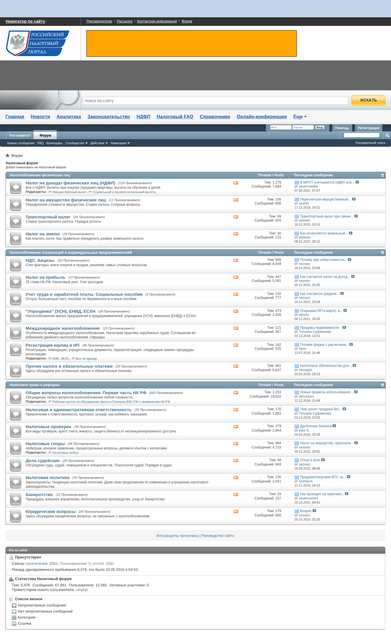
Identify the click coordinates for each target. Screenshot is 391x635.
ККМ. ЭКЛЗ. (60, 358)
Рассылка (124, 21)
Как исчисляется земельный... (324, 233)
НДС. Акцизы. (40, 260)
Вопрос (306, 511)
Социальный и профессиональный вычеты (124, 192)
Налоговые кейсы (65, 452)
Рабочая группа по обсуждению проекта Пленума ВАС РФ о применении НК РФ (111, 401)
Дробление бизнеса (316, 426)
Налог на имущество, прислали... (326, 443)
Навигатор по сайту (25, 21)
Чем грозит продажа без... (321, 409)
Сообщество (75, 143)
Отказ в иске (310, 460)
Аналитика (68, 116)
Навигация (118, 143)
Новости (40, 116)
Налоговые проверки (48, 426)
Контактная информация (157, 21)
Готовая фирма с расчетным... (324, 345)
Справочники (215, 116)
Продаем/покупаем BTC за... (323, 477)
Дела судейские (43, 460)
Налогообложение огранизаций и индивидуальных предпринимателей (71, 253)
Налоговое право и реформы (35, 385)
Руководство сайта (218, 535)
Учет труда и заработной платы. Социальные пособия (84, 294)
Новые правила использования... (326, 392)
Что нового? (19, 136)
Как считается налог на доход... (325, 277)
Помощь (342, 128)
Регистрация (368, 128)
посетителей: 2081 (42, 563)
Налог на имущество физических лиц (66, 199)
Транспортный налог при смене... (326, 216)
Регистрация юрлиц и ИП (53, 345)
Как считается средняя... (319, 294)
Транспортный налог (48, 216)
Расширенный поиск (370, 142)
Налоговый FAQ (175, 116)
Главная (14, 116)
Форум (187, 21)
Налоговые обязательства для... (326, 366)
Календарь (54, 143)
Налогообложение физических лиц (40, 175)
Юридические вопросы (51, 511)
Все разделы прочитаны (178, 535)
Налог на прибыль (45, 277)
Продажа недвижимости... (320, 328)
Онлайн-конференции (262, 116)
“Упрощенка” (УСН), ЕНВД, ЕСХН (60, 311)
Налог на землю (43, 233)
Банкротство (39, 494)
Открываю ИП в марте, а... (321, 311)
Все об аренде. (87, 358)
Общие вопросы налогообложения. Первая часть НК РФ (86, 392)
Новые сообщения (20, 143)
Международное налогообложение (63, 328)
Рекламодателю (99, 21)
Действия (97, 143)
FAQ (40, 143)
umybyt (82, 590)
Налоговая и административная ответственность (79, 409)
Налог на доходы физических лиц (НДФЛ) (70, 182)
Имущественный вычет (69, 192)
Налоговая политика (47, 477)
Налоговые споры (45, 443)
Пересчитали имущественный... (325, 199)
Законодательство (109, 116)
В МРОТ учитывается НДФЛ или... (327, 182)
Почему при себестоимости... (323, 260)
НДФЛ (143, 116)
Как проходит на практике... (322, 494)
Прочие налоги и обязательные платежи (69, 366)
